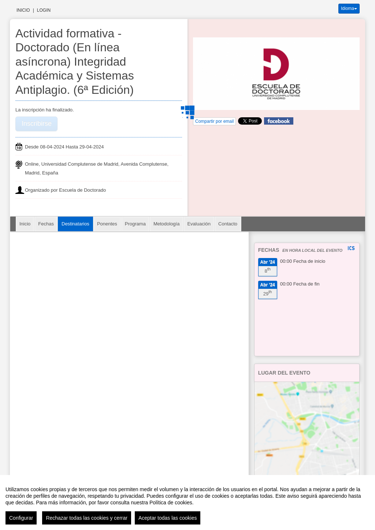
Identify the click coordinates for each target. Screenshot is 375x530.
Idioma (349, 8)
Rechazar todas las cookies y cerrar (86, 518)
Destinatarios (75, 224)
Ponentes (107, 224)
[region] (187, 502)
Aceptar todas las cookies (167, 518)
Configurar (21, 518)
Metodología (166, 224)
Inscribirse (37, 123)
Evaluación (199, 224)
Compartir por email (214, 121)
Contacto (227, 224)
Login (44, 10)
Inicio (23, 10)
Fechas (46, 224)
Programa (135, 224)
